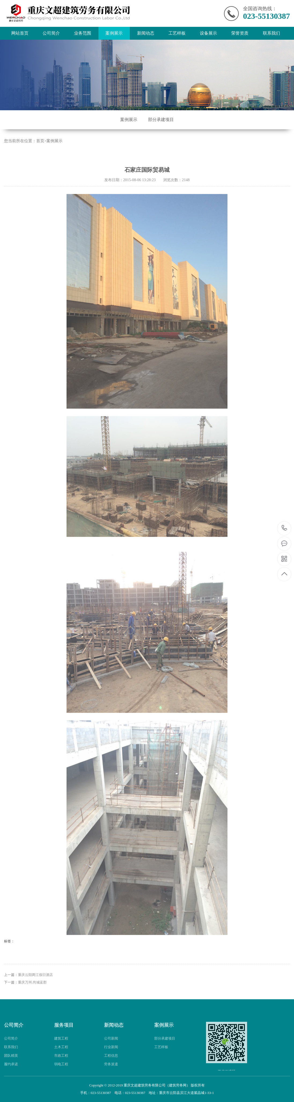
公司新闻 (111, 1057)
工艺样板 (177, 33)
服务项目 (64, 1044)
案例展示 (114, 33)
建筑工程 (61, 1057)
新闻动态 (145, 33)
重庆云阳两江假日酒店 (35, 994)
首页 (40, 141)
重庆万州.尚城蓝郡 (32, 1002)
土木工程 (61, 1066)
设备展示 (208, 33)
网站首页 (19, 33)
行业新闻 (111, 1066)
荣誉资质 (239, 33)
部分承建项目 (161, 119)
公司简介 (51, 33)
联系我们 (271, 33)
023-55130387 (284, 528)
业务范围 (82, 33)
